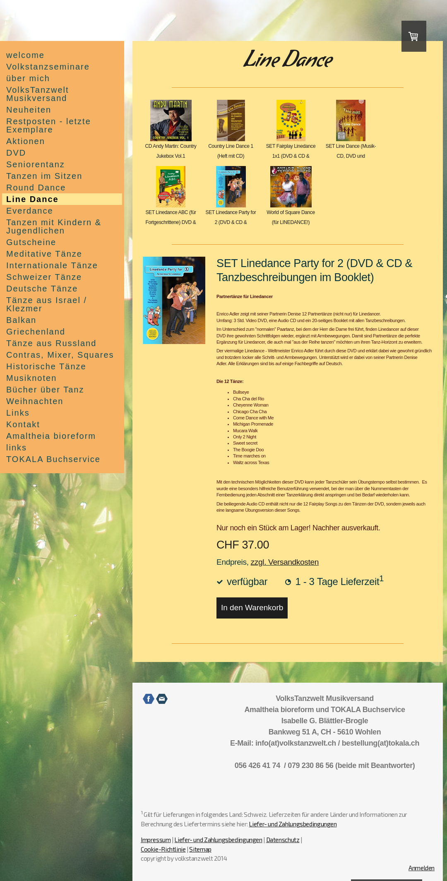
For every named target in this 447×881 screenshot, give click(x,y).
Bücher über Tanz (45, 389)
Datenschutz (283, 839)
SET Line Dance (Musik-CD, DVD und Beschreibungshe (351, 156)
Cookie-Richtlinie (163, 849)
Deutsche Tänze (42, 288)
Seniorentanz (35, 164)
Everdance (29, 210)
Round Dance (36, 187)
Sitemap (200, 849)
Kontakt (23, 424)
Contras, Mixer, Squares (60, 354)
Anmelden (422, 867)
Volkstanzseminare (48, 66)
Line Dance (32, 199)
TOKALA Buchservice (53, 459)
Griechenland (35, 331)
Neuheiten (28, 109)
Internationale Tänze (52, 265)
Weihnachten (34, 401)
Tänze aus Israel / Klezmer (46, 304)
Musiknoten (31, 378)
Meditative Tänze (44, 253)
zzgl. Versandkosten (285, 562)
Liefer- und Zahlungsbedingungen (292, 824)
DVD (16, 152)
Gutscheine (31, 242)
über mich (28, 78)
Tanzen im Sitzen (44, 176)
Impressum (156, 839)
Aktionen (25, 141)
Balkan (21, 320)
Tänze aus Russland (51, 343)
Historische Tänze (46, 366)
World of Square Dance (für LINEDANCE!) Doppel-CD (291, 222)
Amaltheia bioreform (51, 435)
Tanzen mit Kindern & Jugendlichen (53, 226)
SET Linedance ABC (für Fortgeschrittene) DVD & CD (170, 222)
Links (18, 412)
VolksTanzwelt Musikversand (37, 94)
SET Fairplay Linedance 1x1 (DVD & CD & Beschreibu (291, 156)
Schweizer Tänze (44, 277)
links (16, 447)
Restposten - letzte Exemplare (48, 125)
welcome (25, 55)
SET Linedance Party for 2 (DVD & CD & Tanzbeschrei (231, 222)
